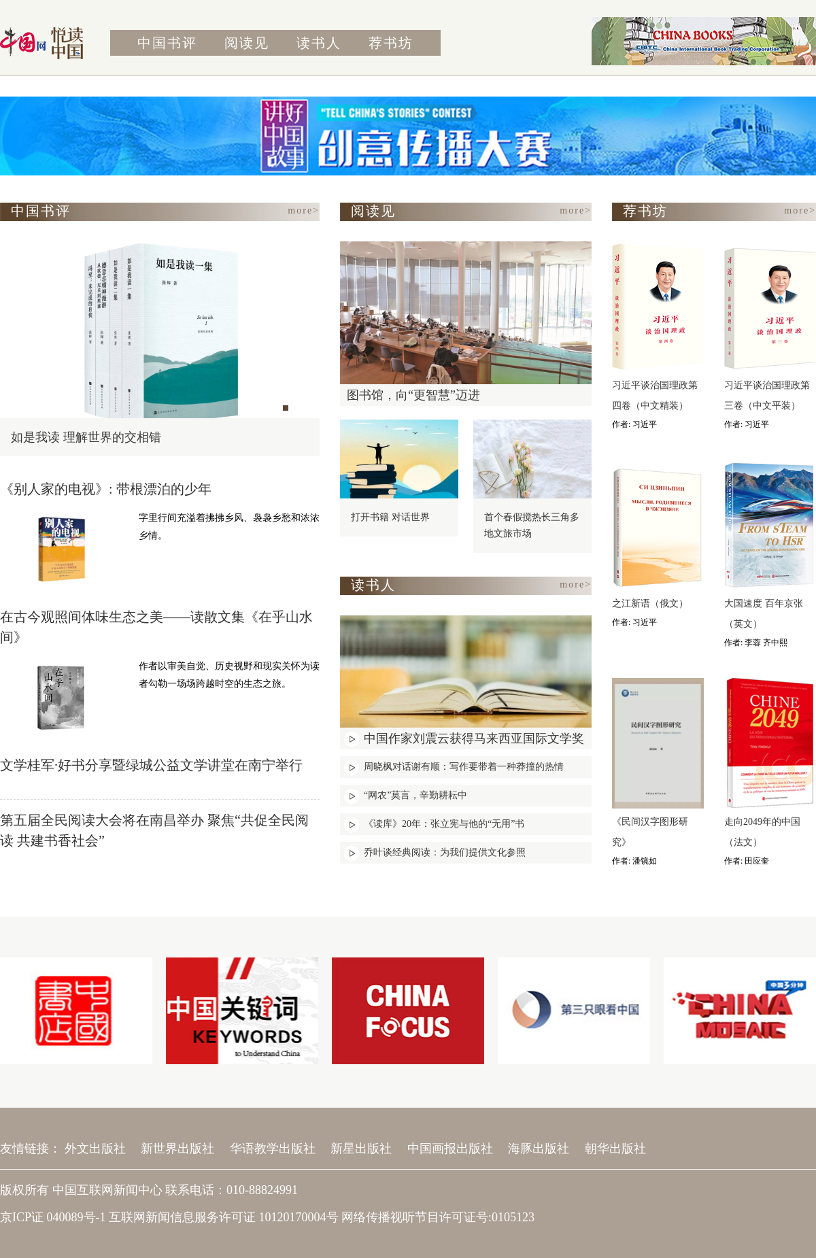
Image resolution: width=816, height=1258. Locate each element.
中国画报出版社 (450, 1148)
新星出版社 (361, 1148)
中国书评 (167, 42)
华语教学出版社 (273, 1148)
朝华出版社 (615, 1148)
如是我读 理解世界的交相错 (86, 437)
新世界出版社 (177, 1148)
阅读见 (246, 42)
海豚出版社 (538, 1148)
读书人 (318, 42)
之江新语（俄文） (650, 603)
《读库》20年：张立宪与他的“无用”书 (444, 824)
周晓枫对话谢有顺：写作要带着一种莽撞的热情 (464, 767)
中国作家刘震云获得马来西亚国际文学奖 (474, 738)
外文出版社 (95, 1148)
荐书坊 (391, 42)
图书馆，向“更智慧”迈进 (413, 395)
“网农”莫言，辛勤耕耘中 (415, 795)
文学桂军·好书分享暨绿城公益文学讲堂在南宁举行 (151, 765)
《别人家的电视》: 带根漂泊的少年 (105, 488)
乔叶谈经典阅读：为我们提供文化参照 (445, 852)
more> (304, 210)
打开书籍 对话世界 (390, 517)
